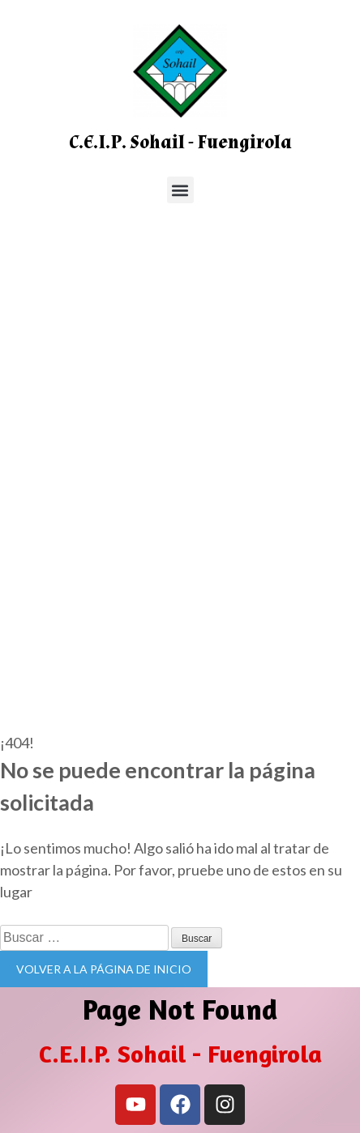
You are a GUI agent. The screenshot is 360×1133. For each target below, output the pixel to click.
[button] (180, 190)
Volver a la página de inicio (103, 969)
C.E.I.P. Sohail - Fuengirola (180, 142)
